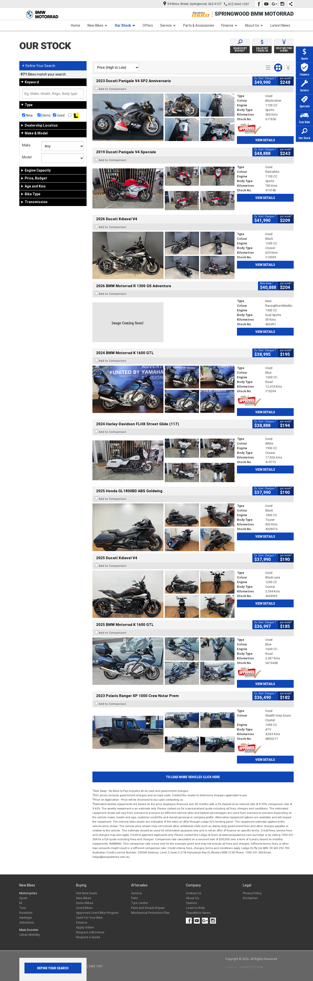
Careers (191, 903)
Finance (229, 25)
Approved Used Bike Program (97, 913)
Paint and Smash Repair (148, 908)
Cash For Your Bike (89, 918)
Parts (134, 898)
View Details (265, 140)
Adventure (26, 922)
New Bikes (97, 25)
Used (59, 115)
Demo (44, 115)
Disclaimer (250, 898)
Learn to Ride (195, 908)
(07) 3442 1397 (238, 4)
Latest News (280, 25)
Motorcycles (28, 893)
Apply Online (85, 927)
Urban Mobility (29, 935)
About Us (254, 25)
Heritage (25, 918)
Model (27, 157)
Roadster (26, 913)
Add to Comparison (112, 89)
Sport (23, 898)
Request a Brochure (90, 932)
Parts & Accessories (198, 25)
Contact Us (193, 893)
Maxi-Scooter (28, 930)
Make (26, 145)
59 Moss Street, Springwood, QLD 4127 (192, 4)
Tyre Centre (139, 903)
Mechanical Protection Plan (150, 913)
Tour (22, 908)
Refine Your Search (38, 66)
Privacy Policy (252, 893)
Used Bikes (84, 908)
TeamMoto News (198, 913)
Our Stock (125, 25)
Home (75, 25)
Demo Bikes (84, 903)
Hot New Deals (86, 893)
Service (168, 25)
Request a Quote (88, 937)
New (27, 115)
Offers (148, 25)
